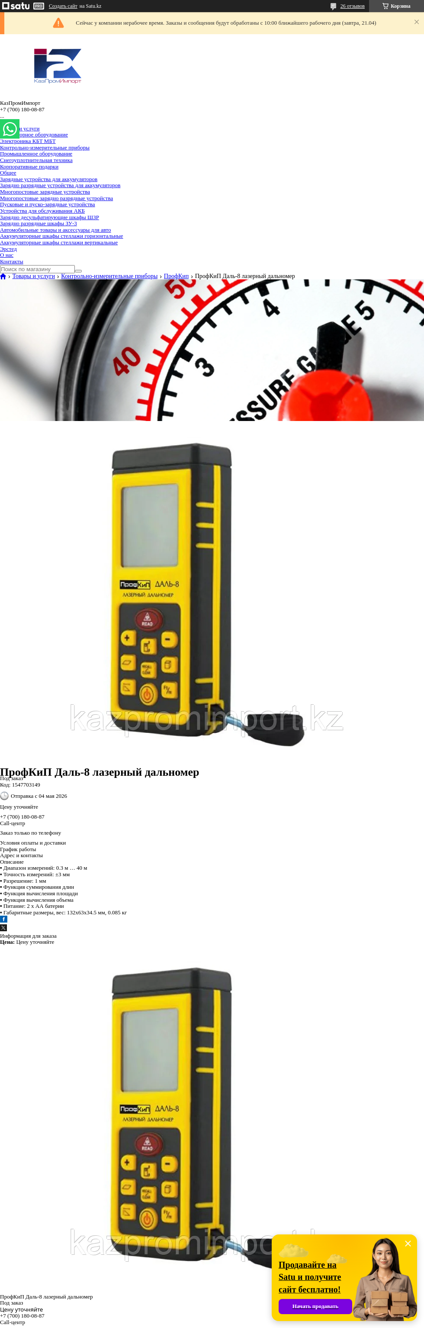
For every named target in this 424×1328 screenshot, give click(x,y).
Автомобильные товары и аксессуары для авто (55, 230)
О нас (6, 255)
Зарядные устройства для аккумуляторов (48, 179)
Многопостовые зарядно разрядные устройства (56, 198)
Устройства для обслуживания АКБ (42, 210)
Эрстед (8, 249)
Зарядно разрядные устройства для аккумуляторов (60, 185)
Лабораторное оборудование (34, 134)
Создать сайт (63, 6)
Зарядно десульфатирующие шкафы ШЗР (49, 217)
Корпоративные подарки (29, 166)
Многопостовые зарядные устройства (45, 191)
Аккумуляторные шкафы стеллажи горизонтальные (61, 236)
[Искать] (78, 271)
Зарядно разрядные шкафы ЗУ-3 (38, 223)
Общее (8, 172)
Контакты (11, 261)
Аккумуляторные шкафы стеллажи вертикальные (59, 242)
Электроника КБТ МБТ (28, 141)
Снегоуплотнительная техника (36, 160)
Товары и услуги (19, 128)
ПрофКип (176, 276)
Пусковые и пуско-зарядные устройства (47, 204)
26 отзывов (352, 6)
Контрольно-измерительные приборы (45, 147)
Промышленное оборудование (36, 153)
